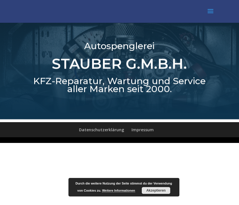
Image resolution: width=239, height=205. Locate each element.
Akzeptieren (156, 190)
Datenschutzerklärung (101, 129)
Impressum (142, 129)
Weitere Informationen (118, 190)
